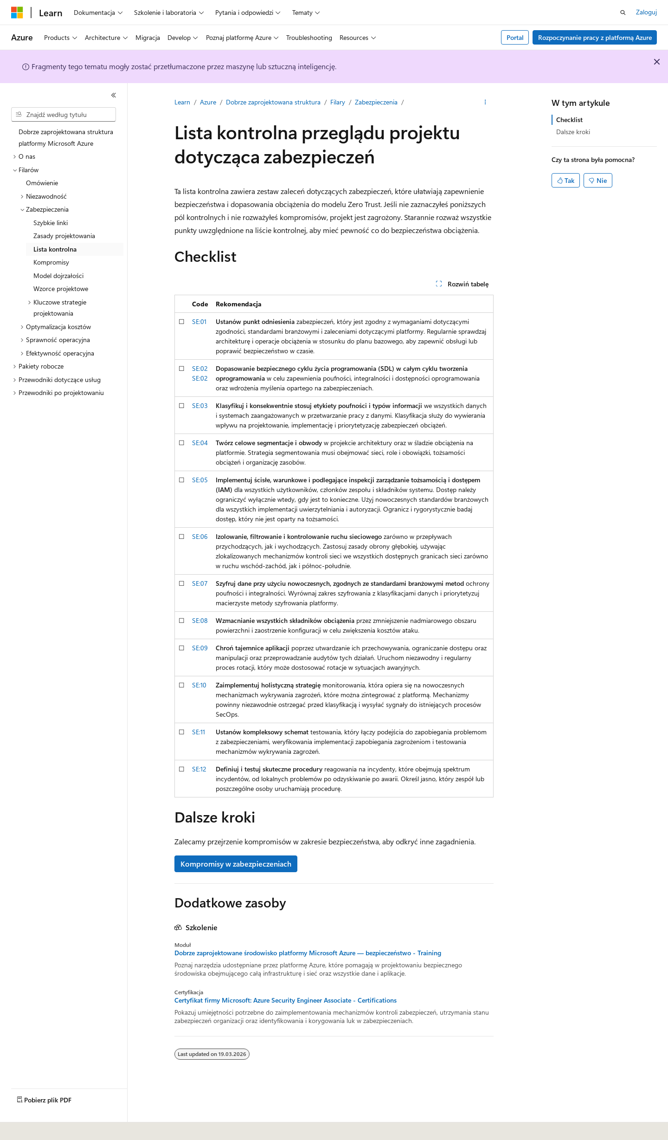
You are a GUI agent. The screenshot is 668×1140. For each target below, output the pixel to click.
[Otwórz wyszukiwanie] (623, 12)
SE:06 (200, 536)
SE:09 (200, 647)
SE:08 (200, 620)
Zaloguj (646, 11)
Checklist (569, 119)
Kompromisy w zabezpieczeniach (235, 863)
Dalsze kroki (573, 131)
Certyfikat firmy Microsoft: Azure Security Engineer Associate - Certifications (285, 1000)
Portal (515, 37)
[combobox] (63, 114)
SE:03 (200, 405)
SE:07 (200, 583)
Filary (337, 101)
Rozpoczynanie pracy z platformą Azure (595, 37)
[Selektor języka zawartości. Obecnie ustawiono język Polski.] (29, 1126)
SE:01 (199, 321)
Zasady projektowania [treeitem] (64, 235)
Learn (182, 101)
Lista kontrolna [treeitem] (55, 249)
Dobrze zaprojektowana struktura (273, 101)
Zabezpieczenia (376, 101)
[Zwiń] (113, 95)
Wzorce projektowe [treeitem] (60, 288)
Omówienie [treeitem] (42, 182)
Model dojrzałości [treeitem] (58, 275)
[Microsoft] (17, 12)
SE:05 (200, 479)
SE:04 (200, 442)
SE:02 (200, 368)
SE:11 (198, 731)
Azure (208, 101)
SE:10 (199, 684)
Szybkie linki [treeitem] (50, 222)
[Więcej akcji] (485, 102)
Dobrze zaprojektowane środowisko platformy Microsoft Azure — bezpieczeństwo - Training (307, 953)
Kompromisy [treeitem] (51, 262)
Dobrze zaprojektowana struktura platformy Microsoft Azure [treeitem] (66, 137)
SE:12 (199, 768)
